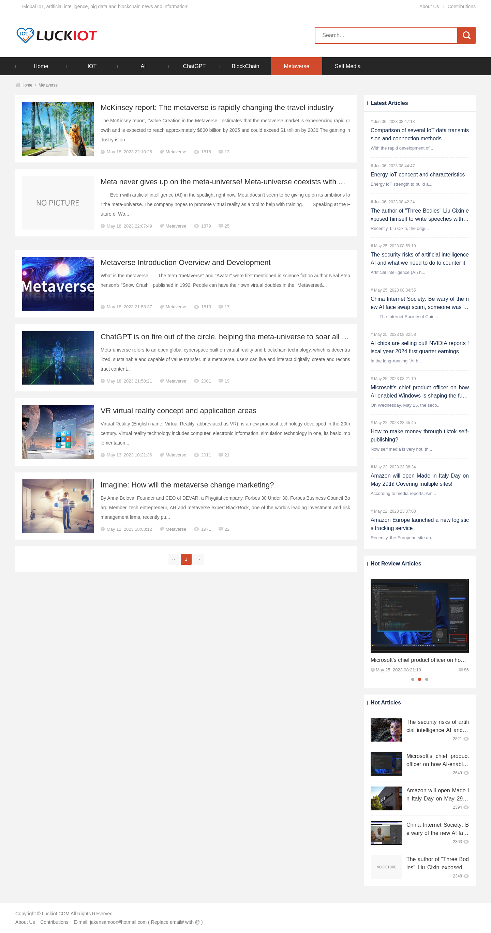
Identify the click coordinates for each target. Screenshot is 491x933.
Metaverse (297, 66)
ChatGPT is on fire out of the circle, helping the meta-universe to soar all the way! (235, 336)
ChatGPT (194, 66)
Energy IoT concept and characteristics (418, 174)
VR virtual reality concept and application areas (179, 410)
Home (41, 66)
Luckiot (57, 35)
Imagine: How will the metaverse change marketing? (187, 485)
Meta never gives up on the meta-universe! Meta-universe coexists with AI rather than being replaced (268, 181)
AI (143, 66)
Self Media (348, 66)
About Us (429, 6)
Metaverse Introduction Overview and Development (186, 262)
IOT (92, 66)
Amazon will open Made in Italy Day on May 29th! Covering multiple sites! (437, 799)
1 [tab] (412, 679)
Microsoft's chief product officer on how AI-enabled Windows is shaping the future (420, 396)
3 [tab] (426, 679)
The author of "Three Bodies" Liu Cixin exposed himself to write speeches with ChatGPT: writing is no (420, 219)
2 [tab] (419, 679)
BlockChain (245, 66)
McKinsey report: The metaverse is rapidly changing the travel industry (217, 107)
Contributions (462, 6)
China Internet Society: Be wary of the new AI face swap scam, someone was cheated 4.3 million (420, 307)
